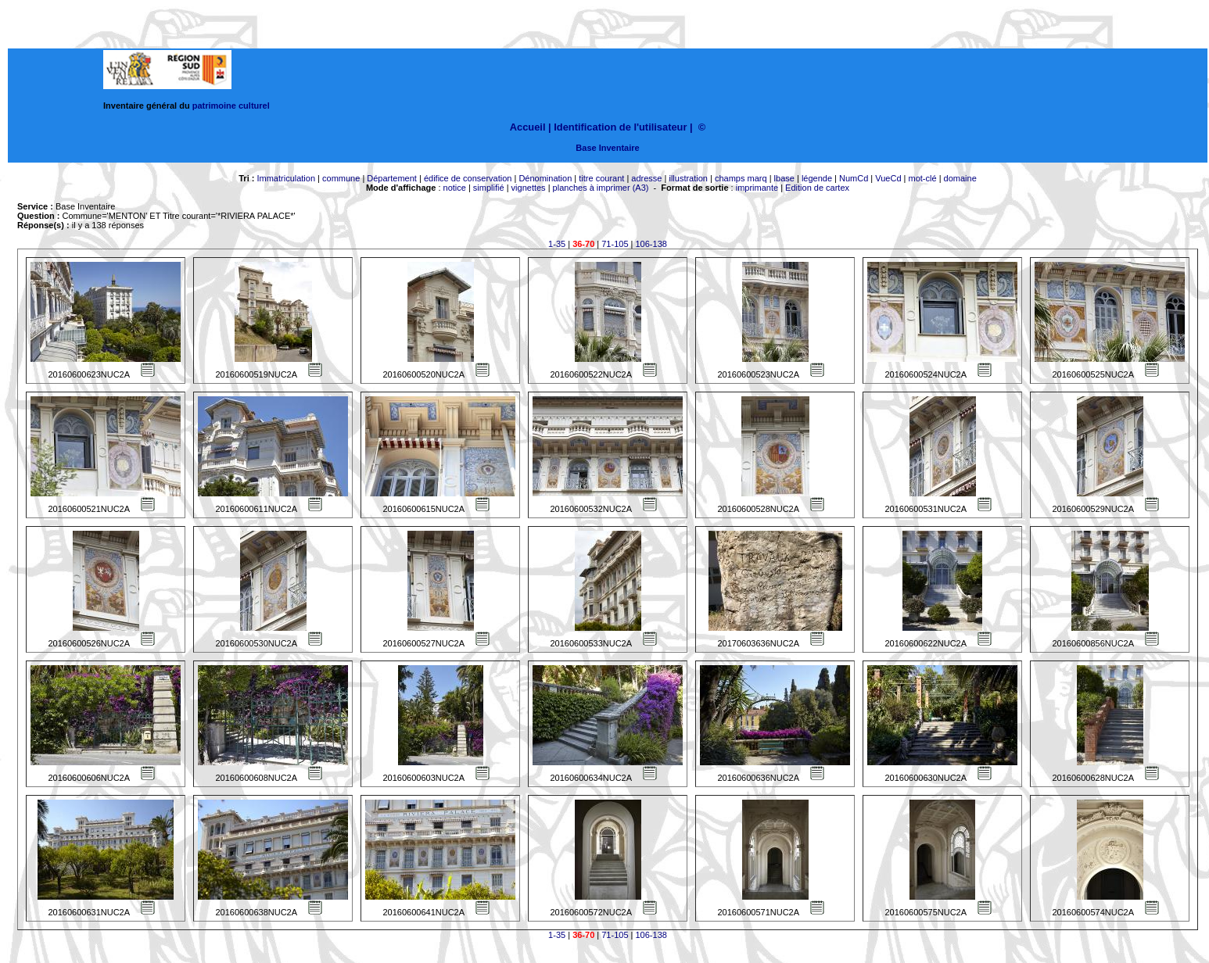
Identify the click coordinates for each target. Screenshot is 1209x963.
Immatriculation (286, 178)
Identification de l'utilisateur (620, 127)
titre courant (601, 178)
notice (454, 187)
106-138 (651, 244)
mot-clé (923, 178)
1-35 (556, 244)
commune (341, 178)
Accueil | (530, 127)
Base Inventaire (607, 147)
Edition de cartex (817, 187)
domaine (960, 178)
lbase (784, 178)
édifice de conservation (468, 178)
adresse (646, 178)
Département (392, 178)
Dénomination (545, 178)
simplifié (488, 187)
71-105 (614, 244)
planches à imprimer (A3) (601, 187)
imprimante (757, 187)
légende (817, 178)
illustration (688, 178)
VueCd (888, 178)
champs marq (741, 178)
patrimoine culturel (231, 105)
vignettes (528, 187)
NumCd (853, 178)
